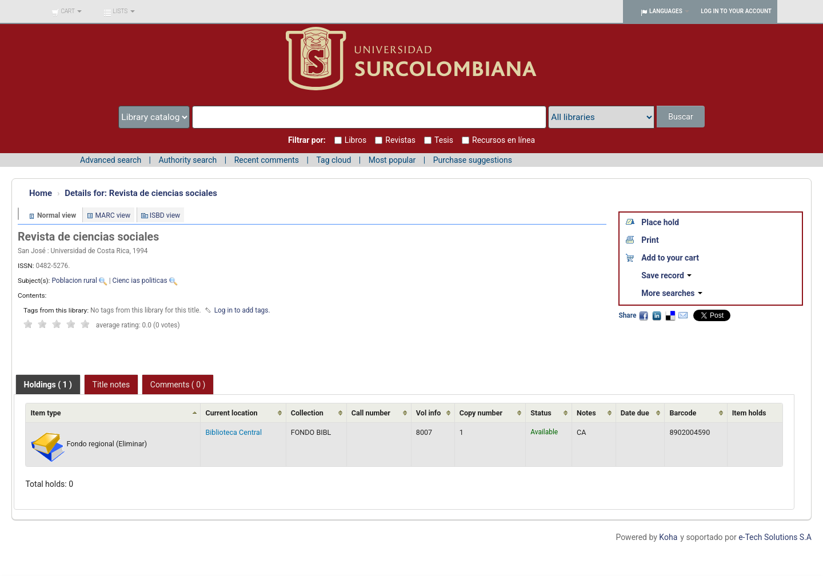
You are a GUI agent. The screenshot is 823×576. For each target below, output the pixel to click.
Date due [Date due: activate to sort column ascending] (635, 413)
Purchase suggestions (472, 160)
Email (683, 315)
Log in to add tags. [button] (242, 310)
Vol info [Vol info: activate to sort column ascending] (428, 413)
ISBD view (165, 215)
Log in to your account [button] (736, 11)
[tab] (48, 384)
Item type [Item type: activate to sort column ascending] (45, 413)
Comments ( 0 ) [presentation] (178, 384)
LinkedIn (656, 315)
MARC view (113, 215)
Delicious (670, 315)
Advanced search (110, 160)
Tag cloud (333, 160)
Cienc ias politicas (140, 281)
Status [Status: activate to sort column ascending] (541, 413)
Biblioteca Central (233, 432)
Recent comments (266, 160)
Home (40, 193)
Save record (666, 275)
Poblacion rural (74, 281)
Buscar (680, 116)
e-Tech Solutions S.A (775, 537)
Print (649, 240)
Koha (668, 537)
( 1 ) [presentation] (48, 384)
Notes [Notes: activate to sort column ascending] (586, 413)
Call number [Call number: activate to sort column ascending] (370, 413)
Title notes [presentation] (111, 384)
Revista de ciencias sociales (141, 193)
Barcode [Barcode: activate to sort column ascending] (682, 413)
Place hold (660, 222)
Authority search (187, 160)
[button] (66, 11)
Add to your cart (670, 257)
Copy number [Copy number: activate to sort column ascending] (481, 413)
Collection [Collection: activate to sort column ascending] (307, 413)
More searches (671, 293)
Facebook (643, 315)
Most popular (392, 160)
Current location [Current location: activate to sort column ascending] (231, 413)
